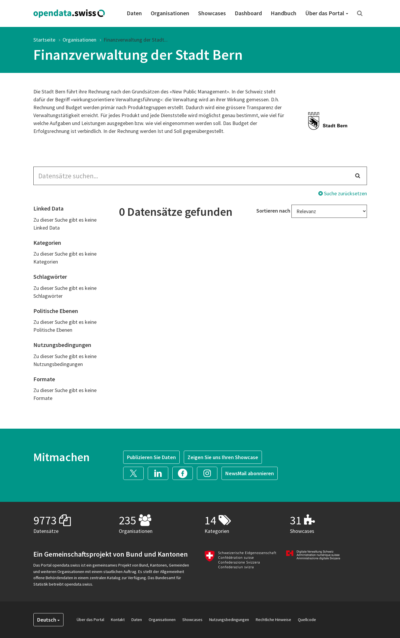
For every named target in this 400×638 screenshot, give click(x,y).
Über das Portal (326, 13)
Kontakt (118, 619)
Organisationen (170, 13)
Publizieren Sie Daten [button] (151, 457)
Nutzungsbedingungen (229, 619)
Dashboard (248, 13)
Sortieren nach (273, 210)
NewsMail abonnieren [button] (249, 473)
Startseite (44, 39)
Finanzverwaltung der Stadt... (136, 39)
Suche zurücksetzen (342, 193)
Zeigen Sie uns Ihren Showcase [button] (223, 457)
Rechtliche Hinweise (273, 619)
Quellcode (307, 619)
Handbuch (283, 13)
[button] (135, 472)
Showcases (212, 13)
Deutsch (48, 619)
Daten (134, 13)
